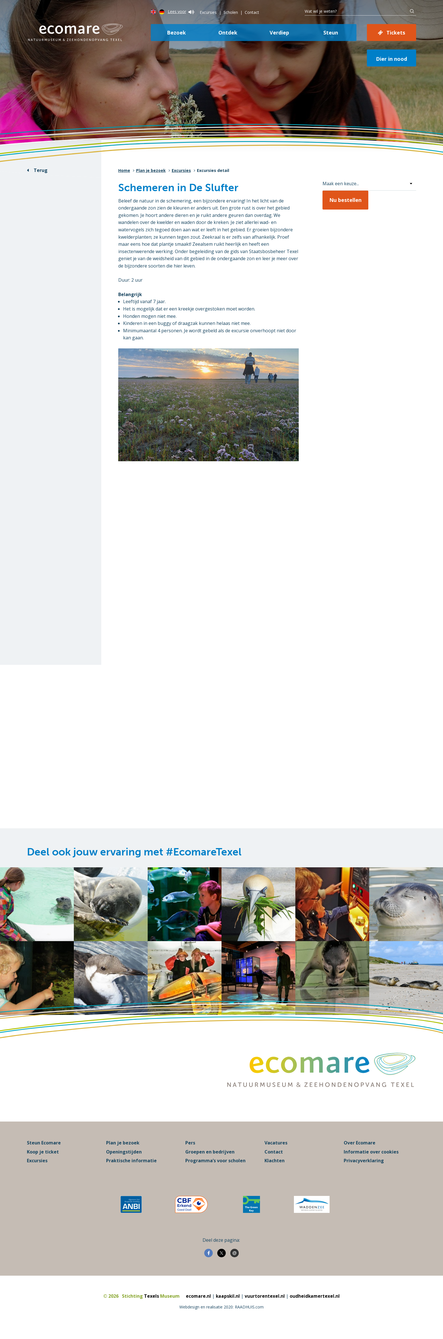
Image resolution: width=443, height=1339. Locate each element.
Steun (330, 32)
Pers (190, 1151)
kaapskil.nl (228, 1304)
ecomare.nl (198, 1304)
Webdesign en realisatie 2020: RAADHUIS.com (221, 1315)
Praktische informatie (131, 1169)
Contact (252, 12)
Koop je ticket (43, 1160)
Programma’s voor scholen (215, 1169)
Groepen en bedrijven (210, 1160)
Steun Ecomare (44, 1151)
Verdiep (279, 32)
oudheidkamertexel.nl (315, 1304)
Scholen (230, 12)
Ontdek (227, 32)
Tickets (395, 32)
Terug (41, 170)
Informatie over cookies (371, 1160)
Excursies (208, 12)
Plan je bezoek (151, 170)
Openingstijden (124, 1160)
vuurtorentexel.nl (265, 1304)
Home (124, 170)
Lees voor (181, 11)
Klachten (274, 1169)
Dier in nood (391, 58)
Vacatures (275, 1151)
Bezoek (176, 32)
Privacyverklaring (364, 1169)
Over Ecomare (359, 1151)
